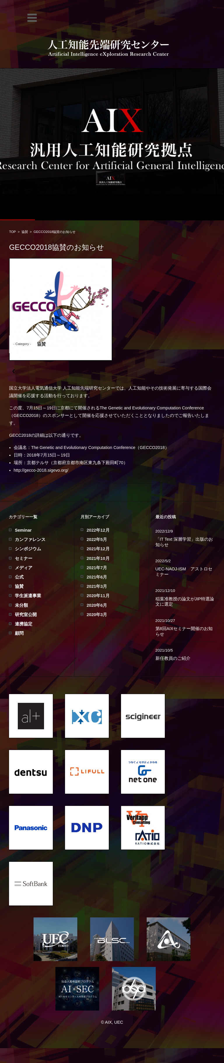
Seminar (23, 530)
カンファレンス (30, 539)
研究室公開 (26, 614)
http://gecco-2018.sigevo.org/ (41, 470)
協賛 (25, 232)
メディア (23, 567)
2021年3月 (97, 586)
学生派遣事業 (28, 595)
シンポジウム (28, 548)
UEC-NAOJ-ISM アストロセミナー (183, 572)
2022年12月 (98, 530)
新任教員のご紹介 (172, 658)
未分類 (21, 605)
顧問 (19, 633)
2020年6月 (97, 605)
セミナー (23, 558)
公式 (19, 577)
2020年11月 (98, 595)
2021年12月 (98, 548)
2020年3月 (97, 614)
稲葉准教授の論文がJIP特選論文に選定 (184, 602)
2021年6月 (97, 577)
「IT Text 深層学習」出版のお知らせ (184, 542)
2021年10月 (98, 558)
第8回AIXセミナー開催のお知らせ (184, 631)
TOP (12, 232)
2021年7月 (97, 567)
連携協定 (23, 624)
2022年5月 (97, 539)
